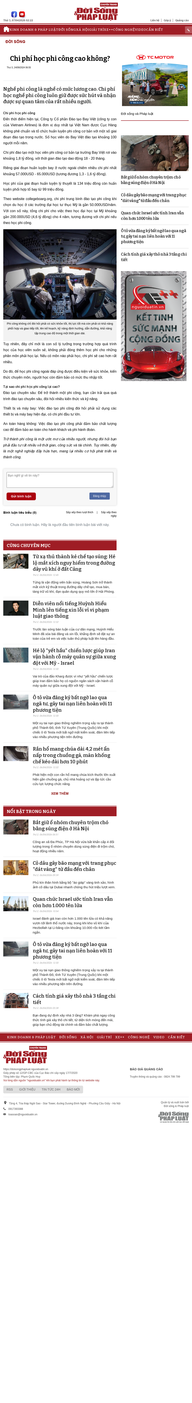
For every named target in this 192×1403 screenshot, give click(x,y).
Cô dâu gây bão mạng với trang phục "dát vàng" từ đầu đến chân (74, 866)
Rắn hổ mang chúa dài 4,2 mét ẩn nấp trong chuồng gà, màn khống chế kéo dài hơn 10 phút (71, 755)
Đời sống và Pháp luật (137, 114)
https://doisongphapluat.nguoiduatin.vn (25, 1069)
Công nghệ (124, 30)
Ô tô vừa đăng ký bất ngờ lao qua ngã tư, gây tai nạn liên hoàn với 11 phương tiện (72, 704)
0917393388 (15, 1108)
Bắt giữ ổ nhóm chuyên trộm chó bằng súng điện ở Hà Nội (70, 826)
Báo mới (73, 1089)
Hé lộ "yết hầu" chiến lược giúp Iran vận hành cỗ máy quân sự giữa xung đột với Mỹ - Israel (74, 657)
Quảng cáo (182, 20)
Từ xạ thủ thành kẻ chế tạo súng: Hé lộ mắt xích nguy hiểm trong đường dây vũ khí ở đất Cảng (74, 563)
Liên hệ (154, 20)
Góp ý (167, 20)
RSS (10, 1089)
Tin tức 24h (51, 1089)
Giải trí (96, 30)
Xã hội (82, 30)
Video (140, 30)
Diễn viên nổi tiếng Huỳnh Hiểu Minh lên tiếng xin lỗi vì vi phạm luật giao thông (71, 610)
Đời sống (67, 30)
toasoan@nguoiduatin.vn (22, 1114)
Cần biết (154, 30)
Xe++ (108, 30)
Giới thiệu (27, 1089)
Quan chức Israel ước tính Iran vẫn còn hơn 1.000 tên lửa (73, 902)
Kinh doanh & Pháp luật (34, 30)
